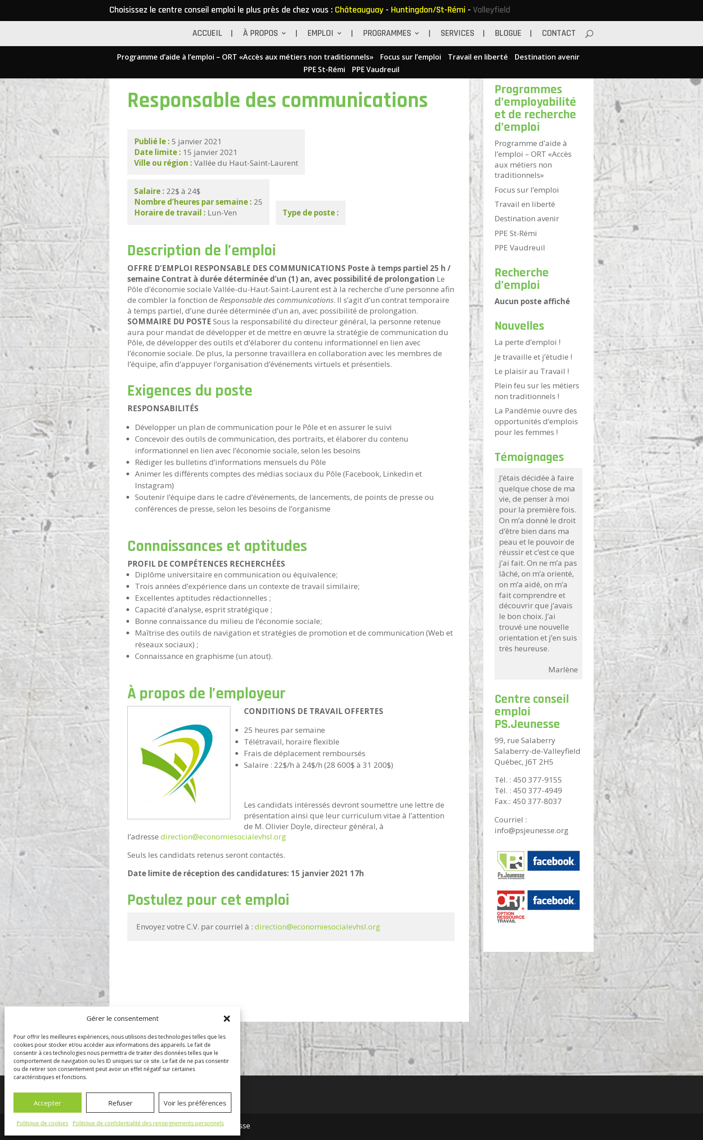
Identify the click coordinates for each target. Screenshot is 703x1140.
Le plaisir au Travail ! (532, 371)
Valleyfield (491, 10)
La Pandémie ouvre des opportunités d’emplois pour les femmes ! (536, 421)
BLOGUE (508, 34)
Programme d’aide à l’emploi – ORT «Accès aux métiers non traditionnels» (245, 57)
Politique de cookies (42, 1123)
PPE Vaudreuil (375, 70)
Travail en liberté (478, 57)
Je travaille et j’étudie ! (533, 357)
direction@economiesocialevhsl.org (223, 836)
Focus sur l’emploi (410, 57)
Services (457, 34)
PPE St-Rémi (324, 70)
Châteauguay (359, 10)
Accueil (207, 34)
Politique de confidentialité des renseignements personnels (148, 1123)
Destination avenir (547, 57)
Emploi (321, 34)
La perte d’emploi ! (527, 342)
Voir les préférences (195, 1102)
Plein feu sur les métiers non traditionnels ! (537, 390)
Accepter (47, 1102)
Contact (559, 34)
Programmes (387, 34)
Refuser (120, 1102)
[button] (226, 1018)
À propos (260, 34)
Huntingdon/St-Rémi (428, 10)
